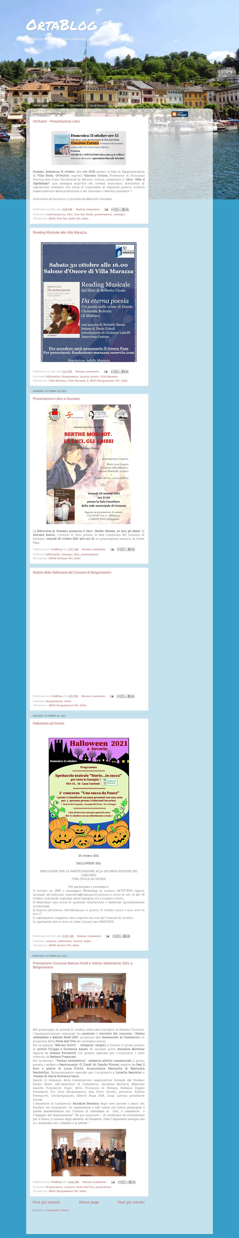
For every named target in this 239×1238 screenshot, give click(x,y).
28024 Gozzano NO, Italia (64, 558)
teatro (87, 941)
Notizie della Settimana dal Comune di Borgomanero (72, 572)
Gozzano (67, 555)
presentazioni (103, 215)
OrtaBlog (61, 24)
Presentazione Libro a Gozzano (56, 399)
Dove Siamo (97, 105)
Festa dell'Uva (85, 1187)
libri (70, 215)
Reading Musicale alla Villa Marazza (60, 232)
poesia (94, 377)
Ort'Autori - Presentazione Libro (56, 121)
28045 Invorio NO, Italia (64, 945)
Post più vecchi (131, 1202)
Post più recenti (46, 1202)
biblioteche (53, 377)
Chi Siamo (77, 105)
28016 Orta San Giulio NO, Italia (68, 219)
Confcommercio (56, 215)
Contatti (59, 105)
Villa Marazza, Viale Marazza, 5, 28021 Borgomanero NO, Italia (88, 381)
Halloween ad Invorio (48, 723)
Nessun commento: (88, 210)
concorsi (51, 941)
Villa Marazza (108, 377)
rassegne (119, 215)
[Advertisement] (119, 74)
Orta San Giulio (83, 215)
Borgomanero (70, 377)
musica (84, 377)
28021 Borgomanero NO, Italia (67, 705)
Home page (40, 105)
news (67, 701)
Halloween (65, 941)
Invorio (77, 941)
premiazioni (103, 1187)
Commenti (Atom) (57, 1210)
